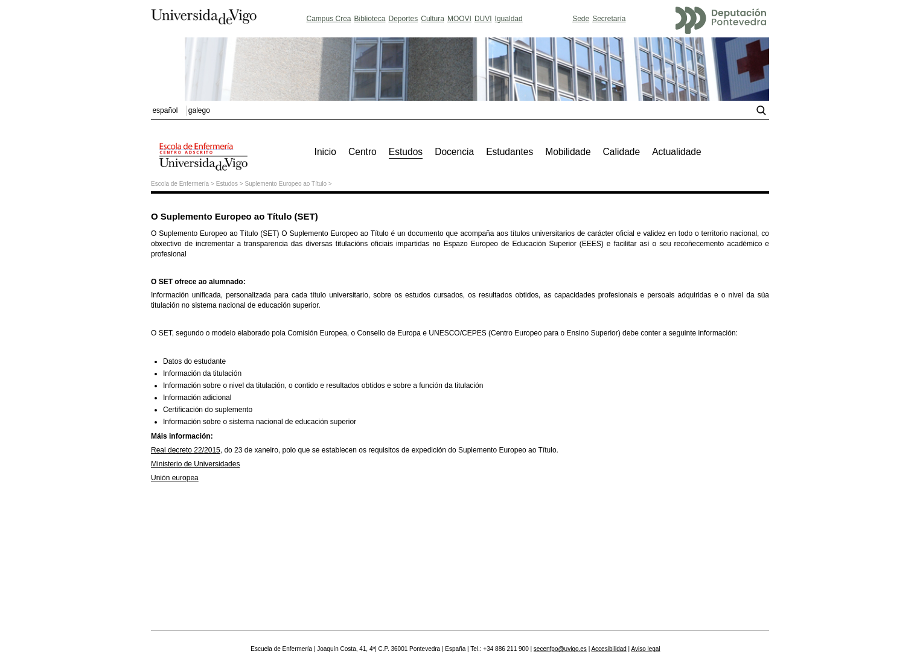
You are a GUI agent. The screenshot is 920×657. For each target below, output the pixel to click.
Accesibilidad (608, 649)
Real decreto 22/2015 (185, 450)
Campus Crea (328, 18)
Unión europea (175, 478)
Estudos (227, 183)
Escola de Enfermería (180, 183)
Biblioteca (370, 18)
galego (199, 110)
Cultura (432, 18)
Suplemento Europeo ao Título (286, 183)
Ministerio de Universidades (195, 464)
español (164, 110)
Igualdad (509, 18)
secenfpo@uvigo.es (560, 649)
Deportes (403, 18)
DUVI (483, 18)
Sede (580, 18)
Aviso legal (645, 649)
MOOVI (459, 18)
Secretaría (608, 18)
